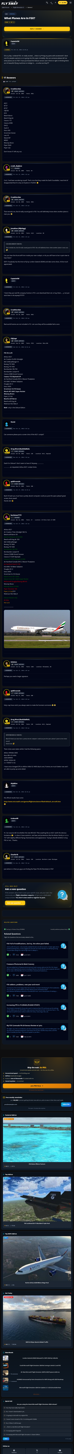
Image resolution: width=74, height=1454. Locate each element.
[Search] (47, 2)
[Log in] (55, 2)
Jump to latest (9, 81)
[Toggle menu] (70, 2)
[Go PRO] (62, 2)
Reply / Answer (36, 29)
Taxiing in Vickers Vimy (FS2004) (15, 929)
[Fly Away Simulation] (10, 3)
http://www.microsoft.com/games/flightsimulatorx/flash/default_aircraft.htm (32, 802)
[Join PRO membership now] (37, 1086)
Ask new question (15, 903)
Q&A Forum (5, 7)
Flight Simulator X (18, 7)
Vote (6, 1439)
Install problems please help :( (59, 929)
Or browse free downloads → (37, 1090)
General (30, 7)
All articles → (37, 1394)
